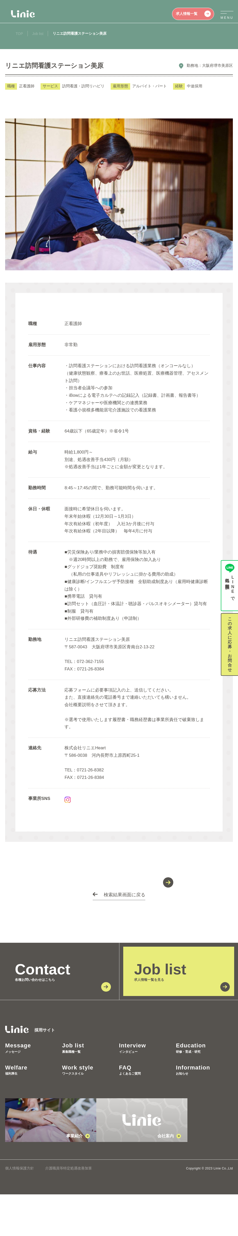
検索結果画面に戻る (124, 936)
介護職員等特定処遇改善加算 (68, 1210)
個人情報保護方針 (19, 1210)
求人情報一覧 (193, 14)
